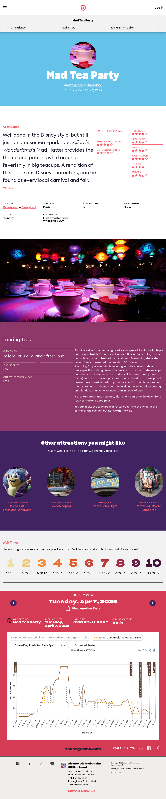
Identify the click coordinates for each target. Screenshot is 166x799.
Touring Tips (68, 27)
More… (8, 188)
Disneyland (94, 85)
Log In (159, 8)
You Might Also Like (122, 27)
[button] (159, 27)
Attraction (75, 85)
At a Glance (18, 27)
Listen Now (83, 791)
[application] (83, 691)
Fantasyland (10, 207)
